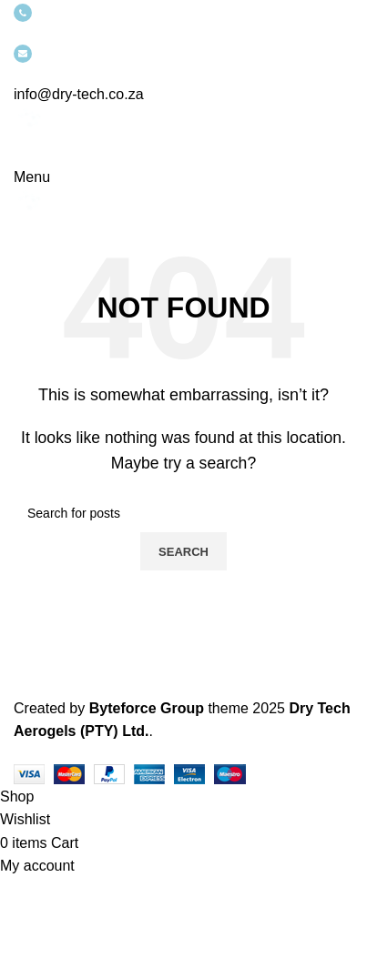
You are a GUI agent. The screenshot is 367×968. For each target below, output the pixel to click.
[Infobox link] (183, 392)
